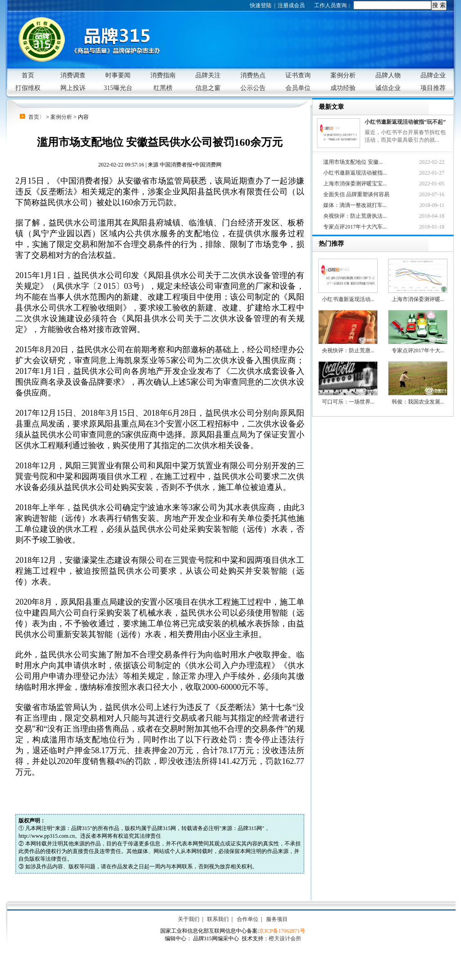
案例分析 (61, 117)
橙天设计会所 (285, 938)
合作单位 (247, 919)
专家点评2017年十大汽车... (355, 227)
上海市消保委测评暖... (417, 280)
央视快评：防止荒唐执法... (355, 216)
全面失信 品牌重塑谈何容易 (356, 194)
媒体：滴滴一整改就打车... (355, 205)
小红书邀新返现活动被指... (355, 173)
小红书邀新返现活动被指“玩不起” (405, 122)
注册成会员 (291, 5)
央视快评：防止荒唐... (348, 332)
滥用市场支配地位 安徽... (353, 162)
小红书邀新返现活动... (348, 280)
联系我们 (218, 919)
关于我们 (188, 919)
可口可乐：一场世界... (348, 383)
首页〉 (36, 117)
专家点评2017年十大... (417, 332)
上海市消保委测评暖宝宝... (355, 183)
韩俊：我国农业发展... (417, 383)
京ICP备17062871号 (282, 931)
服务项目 (277, 919)
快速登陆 (260, 5)
